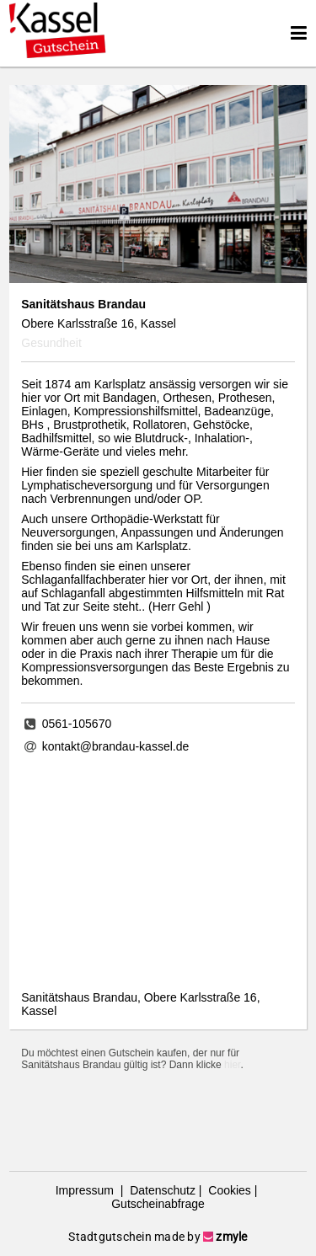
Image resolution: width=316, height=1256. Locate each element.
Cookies (227, 1190)
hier (232, 1065)
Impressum (86, 1190)
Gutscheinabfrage (158, 1204)
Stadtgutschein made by (157, 1236)
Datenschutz (160, 1190)
